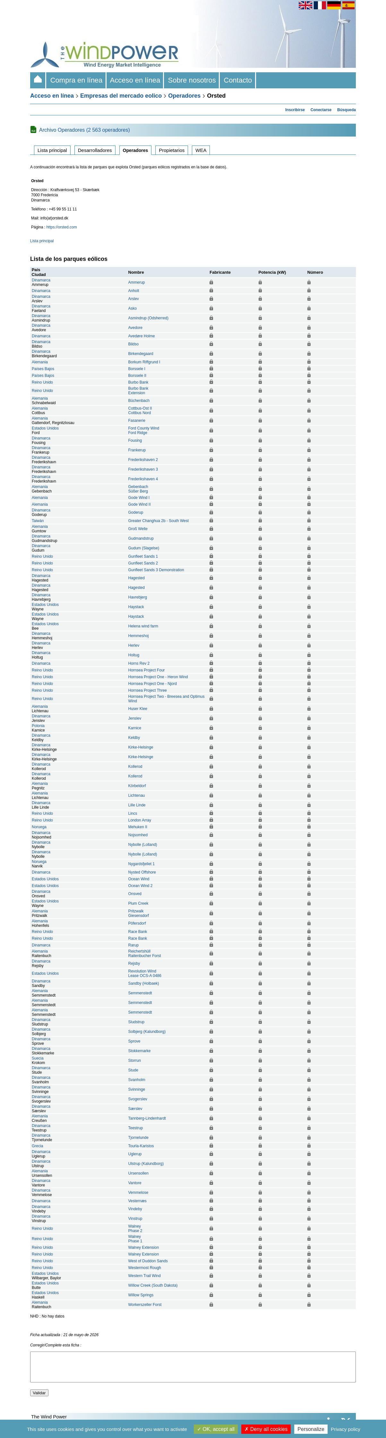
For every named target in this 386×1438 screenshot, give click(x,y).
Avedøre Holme (141, 336)
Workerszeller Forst (145, 1304)
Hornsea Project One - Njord (152, 683)
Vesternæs (137, 1201)
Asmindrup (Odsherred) (148, 318)
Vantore (135, 1183)
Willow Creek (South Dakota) (153, 1285)
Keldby (134, 737)
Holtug (134, 655)
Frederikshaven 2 (143, 459)
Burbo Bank (138, 382)
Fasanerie (136, 420)
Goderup (135, 512)
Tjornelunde (138, 1137)
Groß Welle (138, 529)
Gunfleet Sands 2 (143, 563)
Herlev (134, 645)
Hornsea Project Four (146, 670)
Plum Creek (138, 903)
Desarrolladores (95, 150)
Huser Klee (137, 708)
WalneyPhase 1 (135, 1238)
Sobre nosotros (192, 80)
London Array (139, 820)
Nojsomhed (138, 835)
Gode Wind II (139, 504)
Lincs (132, 813)
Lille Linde (137, 805)
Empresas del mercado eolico (121, 96)
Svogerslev (137, 1099)
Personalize (310, 1429)
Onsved (135, 894)
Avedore (135, 327)
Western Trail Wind (144, 1276)
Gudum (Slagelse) (143, 548)
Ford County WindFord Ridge (143, 430)
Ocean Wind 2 (140, 885)
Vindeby (135, 1209)
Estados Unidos (45, 428)
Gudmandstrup (141, 538)
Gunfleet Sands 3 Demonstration (156, 570)
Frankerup (137, 450)
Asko (132, 308)
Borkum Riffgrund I (144, 362)
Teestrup (135, 1128)
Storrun (134, 1060)
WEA (200, 150)
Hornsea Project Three (147, 690)
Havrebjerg (137, 597)
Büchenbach (139, 400)
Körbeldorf (137, 786)
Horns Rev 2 (139, 663)
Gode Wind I (139, 497)
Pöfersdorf (137, 923)
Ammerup (136, 282)
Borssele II (137, 375)
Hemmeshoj (138, 636)
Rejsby (134, 963)
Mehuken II (137, 827)
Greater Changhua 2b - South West (158, 521)
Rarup (133, 945)
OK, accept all (216, 1429)
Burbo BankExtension (138, 390)
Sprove (134, 1041)
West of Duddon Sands (148, 1261)
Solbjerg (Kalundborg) (147, 1031)
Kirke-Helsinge (140, 747)
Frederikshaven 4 (143, 479)
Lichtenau (136, 795)
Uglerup (135, 1154)
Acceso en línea (135, 80)
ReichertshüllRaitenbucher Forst (144, 953)
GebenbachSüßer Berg (138, 488)
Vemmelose (138, 1192)
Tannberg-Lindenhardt (147, 1118)
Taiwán (38, 521)
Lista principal (52, 150)
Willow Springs (141, 1295)
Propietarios (171, 150)
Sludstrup (136, 1022)
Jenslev (135, 718)
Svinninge (136, 1089)
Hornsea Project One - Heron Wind (158, 677)
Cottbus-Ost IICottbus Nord (140, 410)
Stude (133, 1070)
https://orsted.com (61, 227)
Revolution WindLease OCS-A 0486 (144, 973)
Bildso (133, 344)
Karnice (135, 728)
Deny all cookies (265, 1429)
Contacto (238, 80)
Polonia (38, 725)
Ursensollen (138, 1173)
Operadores (184, 96)
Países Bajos (43, 369)
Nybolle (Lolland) (142, 844)
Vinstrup (135, 1218)
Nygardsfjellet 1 (141, 864)
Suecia (38, 1058)
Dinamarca (41, 280)
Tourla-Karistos (141, 1146)
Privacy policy (345, 1429)
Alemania (40, 362)
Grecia (37, 1146)
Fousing (135, 440)
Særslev (135, 1108)
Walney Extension (143, 1247)
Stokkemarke (139, 1051)
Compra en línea (76, 80)
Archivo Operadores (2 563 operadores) (84, 130)
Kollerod (135, 766)
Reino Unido (42, 382)
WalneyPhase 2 (135, 1228)
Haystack (136, 607)
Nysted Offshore (142, 872)
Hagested (136, 578)
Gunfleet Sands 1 (143, 556)
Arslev (133, 299)
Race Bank (137, 931)
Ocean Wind (139, 879)
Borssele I (136, 369)
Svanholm (136, 1080)
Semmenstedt (140, 993)
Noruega (39, 827)
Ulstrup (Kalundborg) (146, 1163)
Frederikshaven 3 (143, 469)
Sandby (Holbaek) (143, 983)
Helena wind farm (143, 626)
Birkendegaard (140, 353)
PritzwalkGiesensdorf (138, 913)
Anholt (133, 290)
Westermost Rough (144, 1267)
